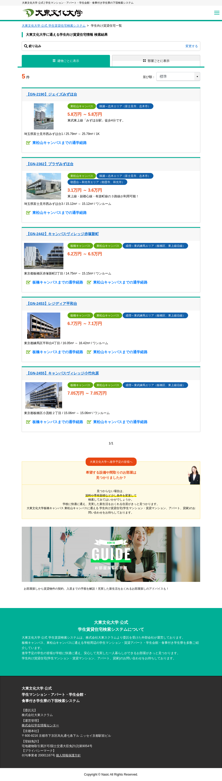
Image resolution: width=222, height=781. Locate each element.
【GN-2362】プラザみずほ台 (49, 164)
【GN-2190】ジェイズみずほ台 (51, 94)
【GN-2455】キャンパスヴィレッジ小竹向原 (62, 373)
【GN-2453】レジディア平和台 (51, 303)
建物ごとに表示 (66, 61)
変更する (192, 46)
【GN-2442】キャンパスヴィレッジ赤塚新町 (62, 234)
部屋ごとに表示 (156, 61)
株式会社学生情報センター (40, 725)
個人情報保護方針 (68, 755)
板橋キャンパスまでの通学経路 (57, 282)
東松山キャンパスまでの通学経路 (59, 143)
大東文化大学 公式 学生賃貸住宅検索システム (54, 25)
